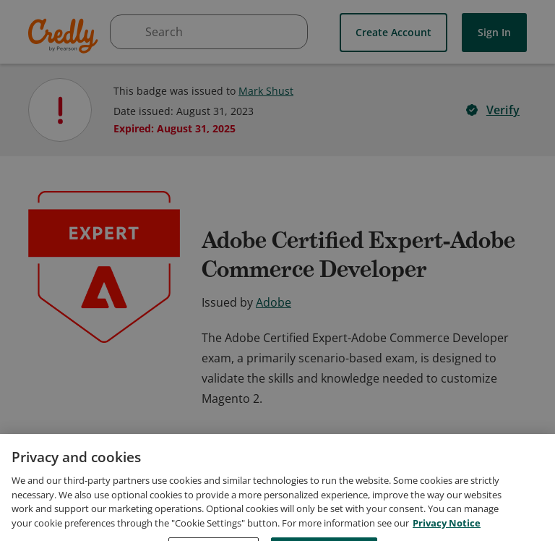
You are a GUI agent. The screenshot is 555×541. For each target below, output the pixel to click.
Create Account (393, 32)
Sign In (494, 32)
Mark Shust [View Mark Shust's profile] (265, 91)
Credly (65, 36)
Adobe (273, 302)
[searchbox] (209, 31)
